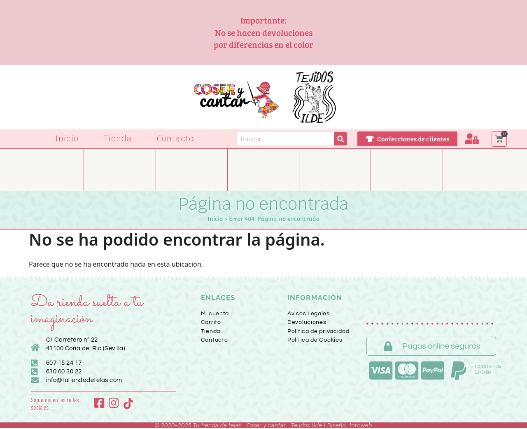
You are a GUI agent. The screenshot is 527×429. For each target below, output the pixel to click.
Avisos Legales (308, 313)
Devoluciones (306, 322)
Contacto (175, 139)
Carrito (211, 322)
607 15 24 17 (64, 363)
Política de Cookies (314, 340)
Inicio (67, 139)
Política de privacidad (318, 331)
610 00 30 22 (64, 371)
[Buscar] (340, 138)
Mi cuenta (215, 313)
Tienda (118, 139)
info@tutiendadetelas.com (84, 380)
